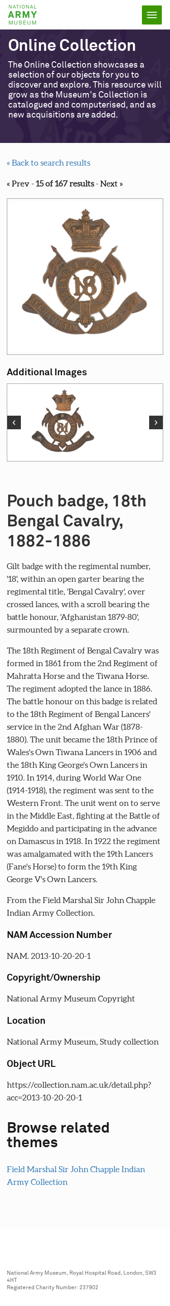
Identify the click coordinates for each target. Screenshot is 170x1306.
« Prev (18, 183)
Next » (111, 183)
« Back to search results (48, 162)
